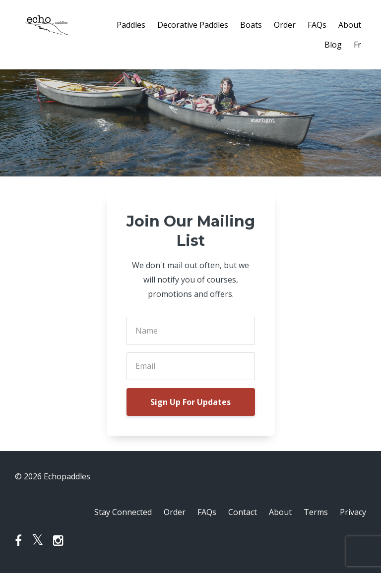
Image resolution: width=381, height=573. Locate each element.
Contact (242, 512)
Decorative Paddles (192, 24)
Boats (251, 24)
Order (285, 24)
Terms (316, 512)
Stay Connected (123, 512)
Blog (333, 44)
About (349, 24)
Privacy (353, 512)
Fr (357, 44)
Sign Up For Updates (190, 402)
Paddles (131, 24)
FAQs (317, 24)
